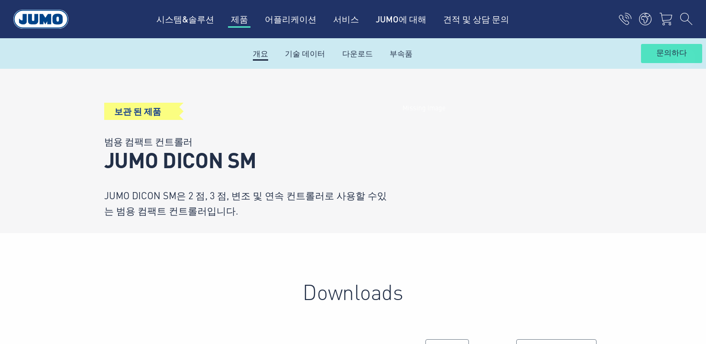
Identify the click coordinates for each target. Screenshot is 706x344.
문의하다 (671, 53)
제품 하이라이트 (251, 157)
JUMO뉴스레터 (390, 156)
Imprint (94, 248)
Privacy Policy (105, 266)
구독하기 (596, 171)
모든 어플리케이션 (254, 138)
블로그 (234, 176)
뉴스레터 (238, 120)
